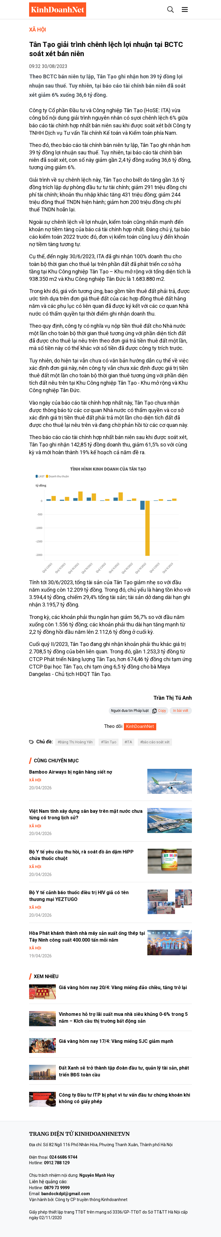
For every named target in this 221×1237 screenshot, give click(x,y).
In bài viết (180, 711)
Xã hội (37, 29)
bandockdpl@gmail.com (65, 1193)
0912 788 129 (57, 1162)
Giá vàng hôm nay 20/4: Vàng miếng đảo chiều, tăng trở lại (123, 987)
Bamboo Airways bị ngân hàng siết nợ (70, 772)
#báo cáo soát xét (155, 742)
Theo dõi (113, 726)
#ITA (128, 742)
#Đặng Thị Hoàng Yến (75, 742)
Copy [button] (159, 711)
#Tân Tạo (108, 742)
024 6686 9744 (63, 1157)
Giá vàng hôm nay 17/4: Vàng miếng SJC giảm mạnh (116, 1041)
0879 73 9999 (57, 1187)
